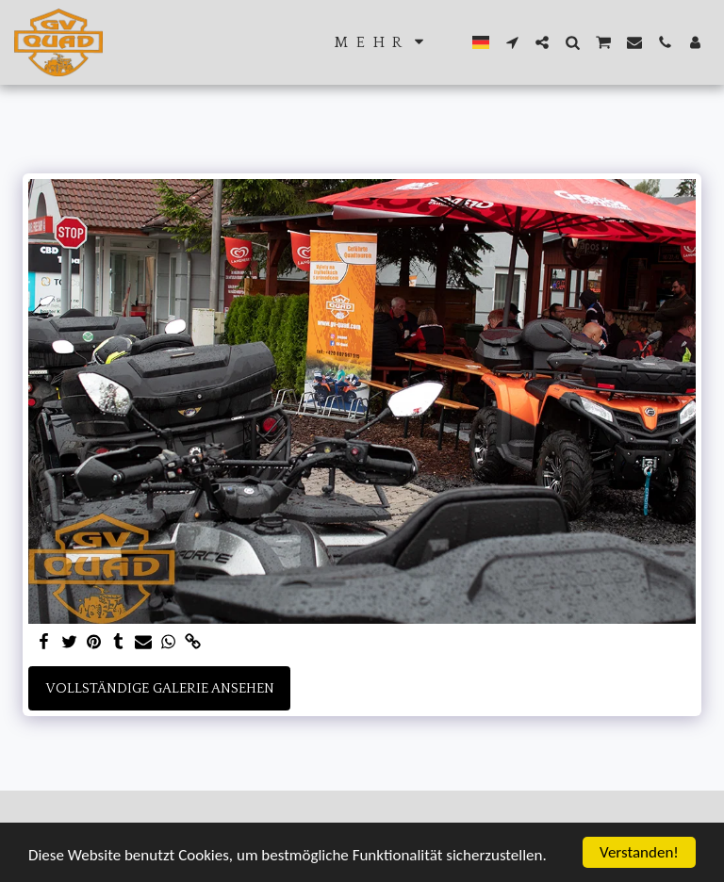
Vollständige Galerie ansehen (159, 688)
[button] (512, 42)
